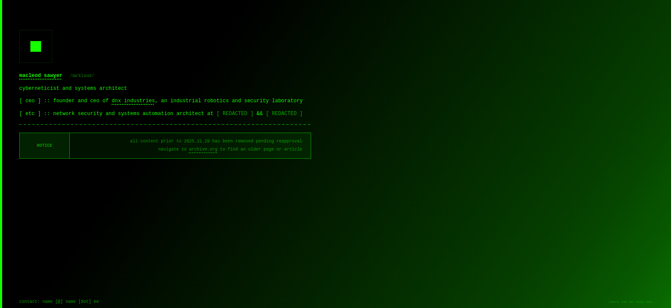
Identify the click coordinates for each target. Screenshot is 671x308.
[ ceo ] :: (36, 101)
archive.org (203, 149)
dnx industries (133, 101)
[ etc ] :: (36, 114)
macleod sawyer (40, 76)
